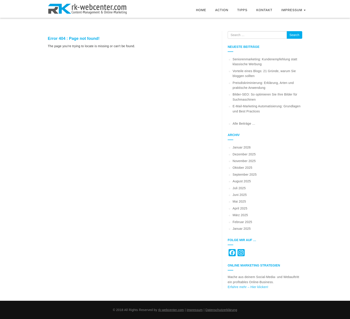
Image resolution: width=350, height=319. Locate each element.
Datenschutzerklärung (221, 310)
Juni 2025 (240, 195)
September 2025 (245, 174)
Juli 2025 (239, 188)
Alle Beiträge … (244, 123)
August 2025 (242, 181)
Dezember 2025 (244, 154)
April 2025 (240, 208)
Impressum (293, 10)
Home (201, 10)
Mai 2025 (239, 201)
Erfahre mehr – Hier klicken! (248, 287)
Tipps (242, 10)
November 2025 (244, 161)
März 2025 (240, 215)
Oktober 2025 (242, 167)
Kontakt (264, 10)
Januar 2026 (242, 147)
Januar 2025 (242, 228)
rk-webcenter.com (171, 310)
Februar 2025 (242, 222)
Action (221, 10)
